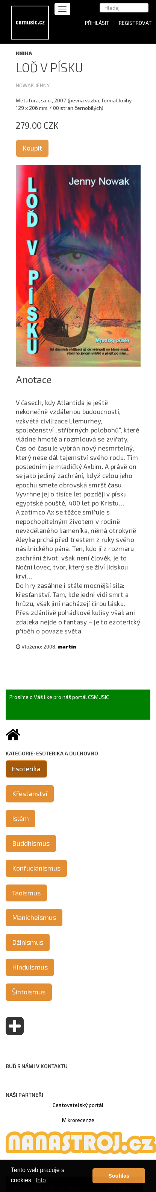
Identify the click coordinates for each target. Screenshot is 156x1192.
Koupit (32, 148)
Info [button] (41, 1180)
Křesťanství (29, 793)
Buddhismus (31, 843)
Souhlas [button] (118, 1176)
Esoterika (26, 768)
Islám (20, 818)
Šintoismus (28, 992)
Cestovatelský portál (78, 1105)
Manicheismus (34, 917)
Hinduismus (30, 967)
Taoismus (26, 893)
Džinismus (27, 942)
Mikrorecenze (78, 1120)
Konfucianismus (36, 868)
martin (67, 646)
